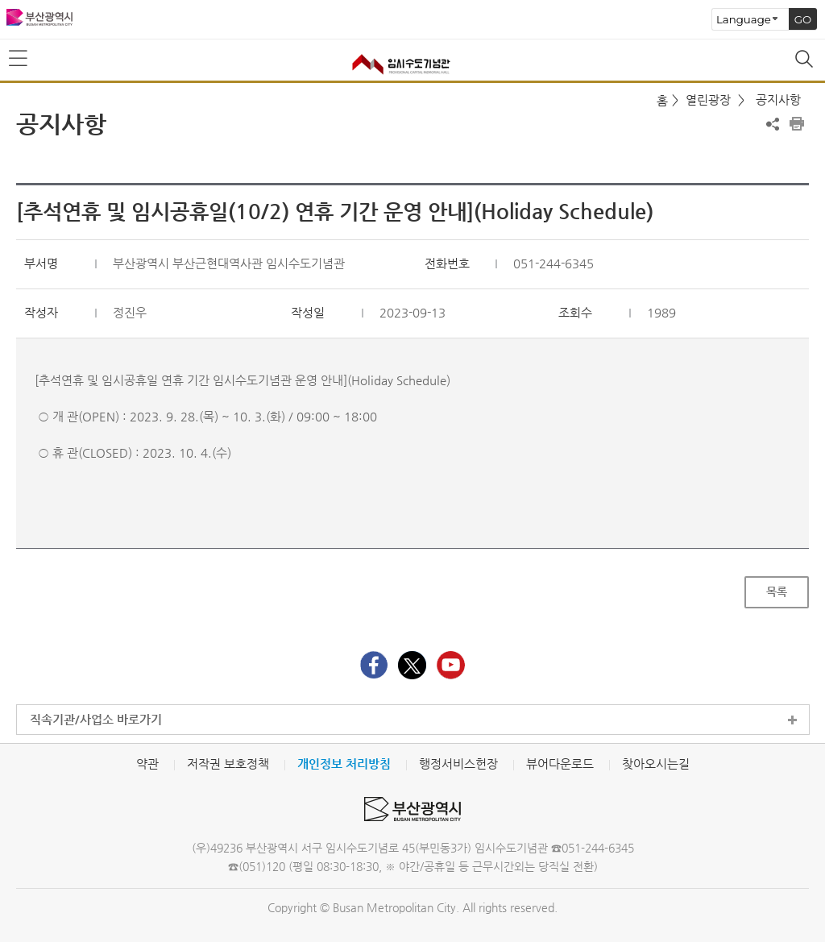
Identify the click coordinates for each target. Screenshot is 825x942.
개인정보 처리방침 (344, 763)
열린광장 (708, 99)
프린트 (797, 124)
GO (803, 19)
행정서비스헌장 (458, 763)
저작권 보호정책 (228, 763)
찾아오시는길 (656, 763)
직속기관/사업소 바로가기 (96, 719)
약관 (147, 763)
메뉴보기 (19, 59)
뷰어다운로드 (560, 763)
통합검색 (805, 60)
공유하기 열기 (773, 124)
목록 (776, 591)
